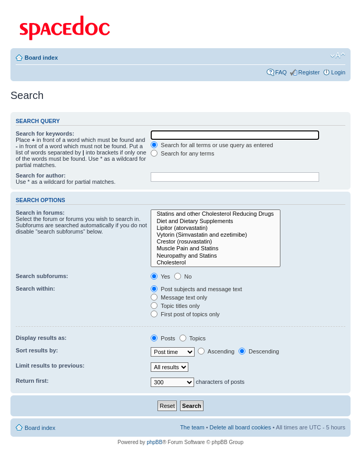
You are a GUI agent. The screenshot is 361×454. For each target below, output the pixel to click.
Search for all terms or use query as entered (212, 145)
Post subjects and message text (196, 289)
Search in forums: (40, 212)
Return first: (32, 381)
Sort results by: (37, 350)
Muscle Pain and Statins (215, 248)
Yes (160, 276)
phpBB (154, 442)
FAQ (281, 72)
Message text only (179, 297)
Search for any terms (182, 153)
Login (338, 72)
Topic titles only (175, 306)
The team (192, 427)
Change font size (337, 55)
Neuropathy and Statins (215, 255)
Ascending (216, 351)
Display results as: (41, 338)
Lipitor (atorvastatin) (215, 228)
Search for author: (40, 175)
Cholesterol (215, 262)
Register (309, 72)
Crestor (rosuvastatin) (215, 241)
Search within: (35, 288)
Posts (163, 338)
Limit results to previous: (50, 365)
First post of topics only (185, 314)
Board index (41, 57)
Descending (259, 351)
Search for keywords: (45, 133)
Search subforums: (42, 276)
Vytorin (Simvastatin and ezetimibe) (215, 234)
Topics (192, 338)
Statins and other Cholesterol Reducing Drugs (215, 214)
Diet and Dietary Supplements (215, 221)
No (182, 276)
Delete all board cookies (240, 427)
